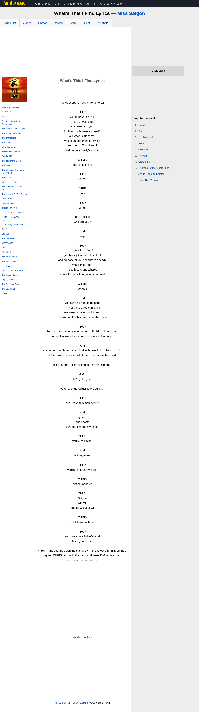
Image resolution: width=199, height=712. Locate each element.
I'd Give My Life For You (12, 224)
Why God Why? (9, 147)
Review (58, 23)
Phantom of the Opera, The (153, 167)
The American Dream (11, 284)
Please (5, 247)
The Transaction (9, 138)
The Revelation (9, 238)
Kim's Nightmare (9, 257)
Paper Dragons (9, 280)
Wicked (142, 155)
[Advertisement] (65, 53)
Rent (141, 143)
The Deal (6, 165)
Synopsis (102, 23)
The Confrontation (10, 275)
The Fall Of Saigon (10, 261)
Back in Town (8, 203)
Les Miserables (147, 137)
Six (140, 131)
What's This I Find (10, 182)
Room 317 (6, 266)
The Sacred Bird (9, 289)
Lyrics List (9, 23)
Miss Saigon (131, 13)
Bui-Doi (5, 234)
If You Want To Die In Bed (13, 212)
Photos (42, 23)
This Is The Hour (9, 208)
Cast (87, 23)
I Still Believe (8, 199)
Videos (27, 23)
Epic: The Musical (148, 180)
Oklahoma (144, 161)
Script (73, 23)
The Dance (7, 142)
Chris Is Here (8, 252)
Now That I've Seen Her (12, 270)
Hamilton (143, 125)
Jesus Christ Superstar (151, 173)
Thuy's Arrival (8, 177)
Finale (4, 293)
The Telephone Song (11, 161)
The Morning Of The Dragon (14, 194)
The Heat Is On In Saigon (13, 129)
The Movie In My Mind (12, 133)
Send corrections (82, 637)
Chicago (143, 149)
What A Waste (8, 243)
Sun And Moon (8, 156)
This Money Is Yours (11, 152)
